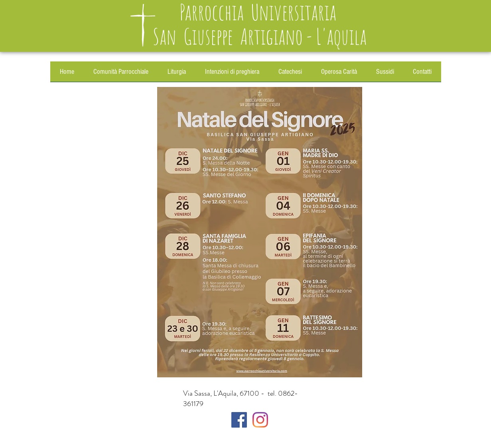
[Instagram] (260, 420)
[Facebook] (239, 420)
